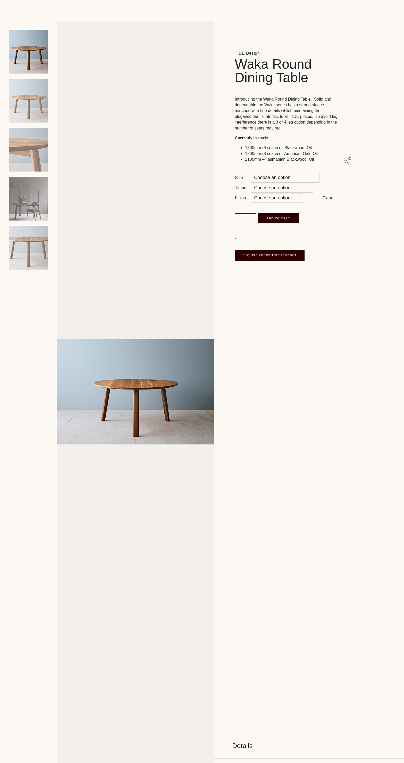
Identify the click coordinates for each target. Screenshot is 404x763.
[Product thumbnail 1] (28, 101)
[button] (236, 236)
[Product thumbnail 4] (28, 248)
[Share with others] (348, 161)
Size (239, 177)
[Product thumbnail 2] (28, 150)
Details (242, 746)
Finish (240, 198)
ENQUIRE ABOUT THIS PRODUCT (269, 255)
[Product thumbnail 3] (28, 199)
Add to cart (278, 218)
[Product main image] (28, 52)
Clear (327, 198)
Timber (241, 187)
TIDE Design (247, 53)
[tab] (309, 745)
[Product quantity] (245, 218)
